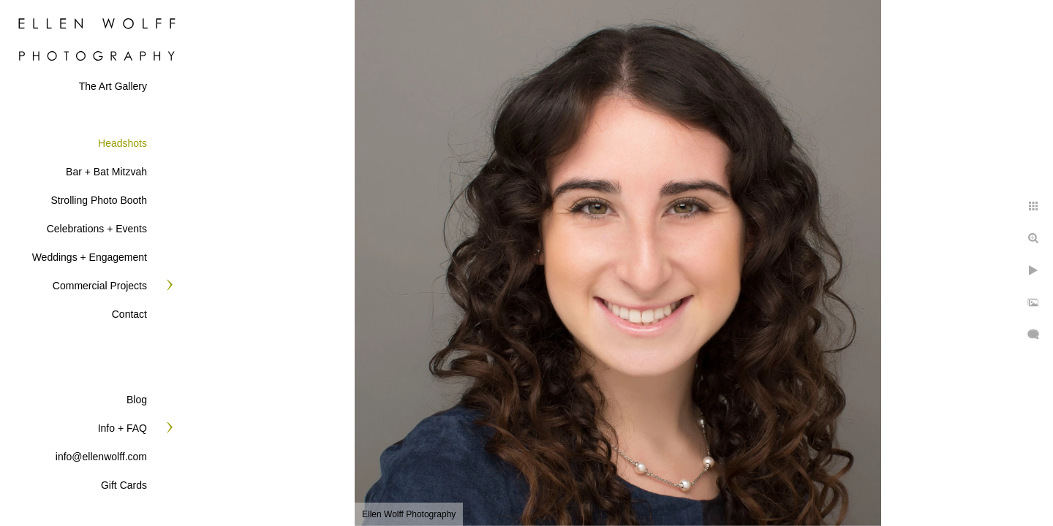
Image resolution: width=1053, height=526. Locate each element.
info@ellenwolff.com (101, 456)
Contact (129, 314)
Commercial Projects (100, 285)
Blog (137, 399)
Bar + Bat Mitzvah (106, 172)
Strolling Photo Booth (98, 200)
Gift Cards (124, 485)
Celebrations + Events (97, 229)
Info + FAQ (122, 428)
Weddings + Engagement (89, 257)
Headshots (122, 143)
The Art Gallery (113, 86)
